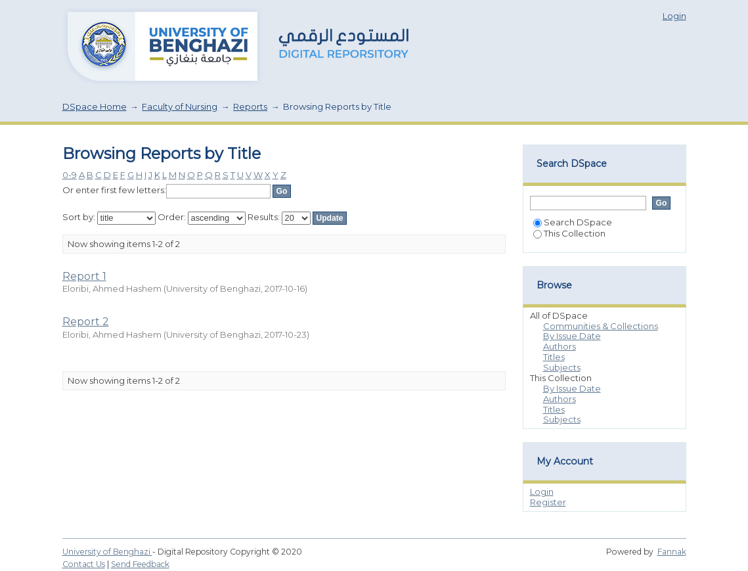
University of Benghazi (107, 552)
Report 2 (85, 321)
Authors (559, 346)
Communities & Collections (600, 326)
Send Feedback (140, 564)
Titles (554, 357)
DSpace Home (94, 106)
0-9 (69, 175)
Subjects (562, 367)
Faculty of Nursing (179, 106)
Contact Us (83, 564)
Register (548, 502)
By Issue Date (572, 336)
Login (674, 16)
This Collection (569, 233)
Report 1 (84, 276)
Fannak (671, 552)
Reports (250, 106)
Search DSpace (572, 222)
